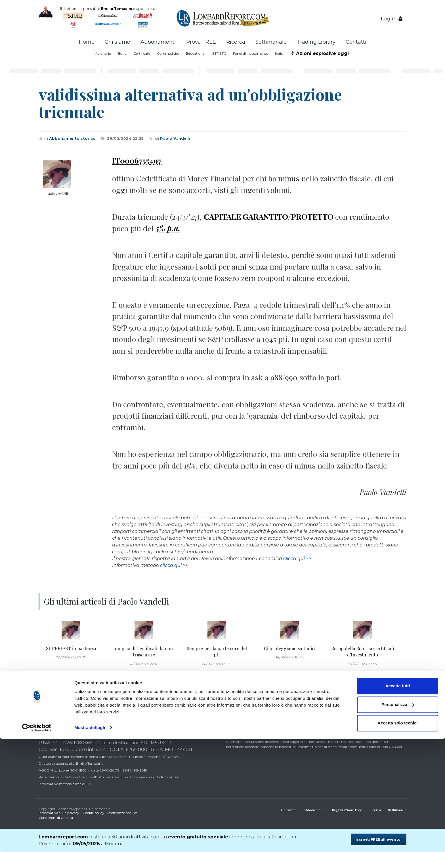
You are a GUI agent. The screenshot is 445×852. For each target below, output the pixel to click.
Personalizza (397, 817)
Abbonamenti (158, 42)
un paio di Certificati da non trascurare (144, 651)
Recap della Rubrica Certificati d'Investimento (362, 651)
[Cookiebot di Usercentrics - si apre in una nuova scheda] (37, 841)
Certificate (141, 53)
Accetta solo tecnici (398, 836)
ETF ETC (219, 53)
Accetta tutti (397, 799)
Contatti (356, 42)
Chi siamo (117, 42)
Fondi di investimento (250, 53)
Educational (195, 53)
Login (391, 18)
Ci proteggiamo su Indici (289, 648)
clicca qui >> (297, 558)
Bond (122, 53)
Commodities (168, 53)
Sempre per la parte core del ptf (217, 651)
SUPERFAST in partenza (71, 648)
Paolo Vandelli (175, 138)
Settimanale (271, 42)
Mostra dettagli (89, 840)
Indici (279, 53)
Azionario (103, 53)
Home (87, 42)
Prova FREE (201, 42)
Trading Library (316, 42)
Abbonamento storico (72, 138)
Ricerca (235, 42)
